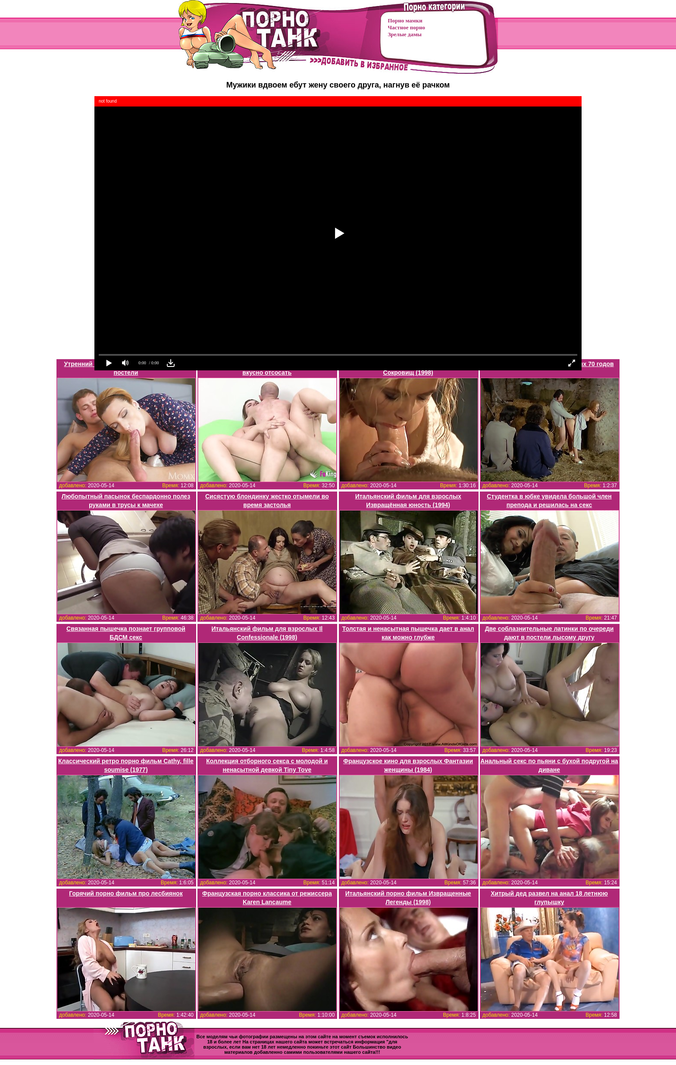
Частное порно (406, 27)
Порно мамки (405, 20)
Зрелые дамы (405, 34)
